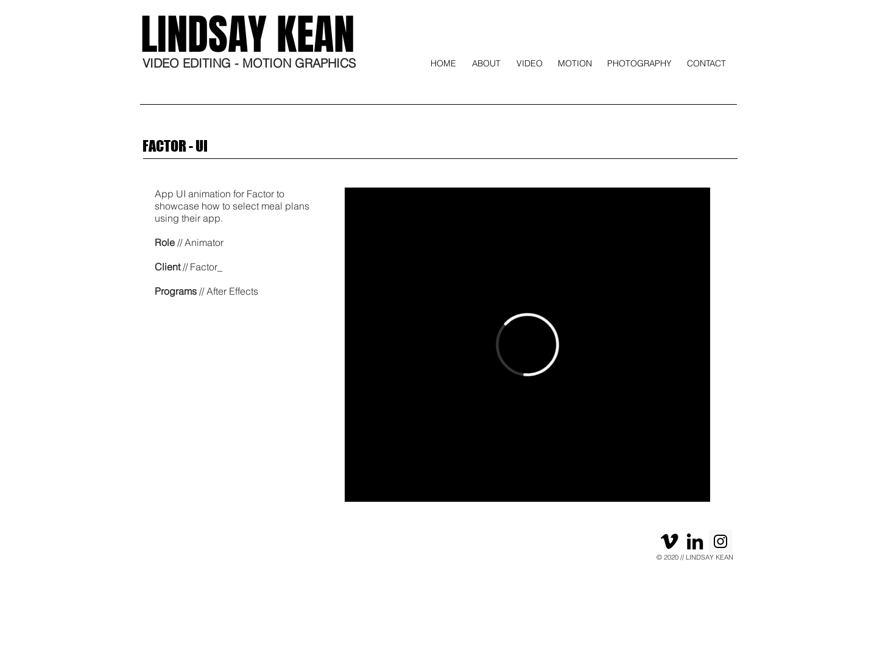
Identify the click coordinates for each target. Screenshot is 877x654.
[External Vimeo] (527, 345)
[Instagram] (720, 541)
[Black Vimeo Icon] (669, 541)
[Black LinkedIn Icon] (694, 541)
